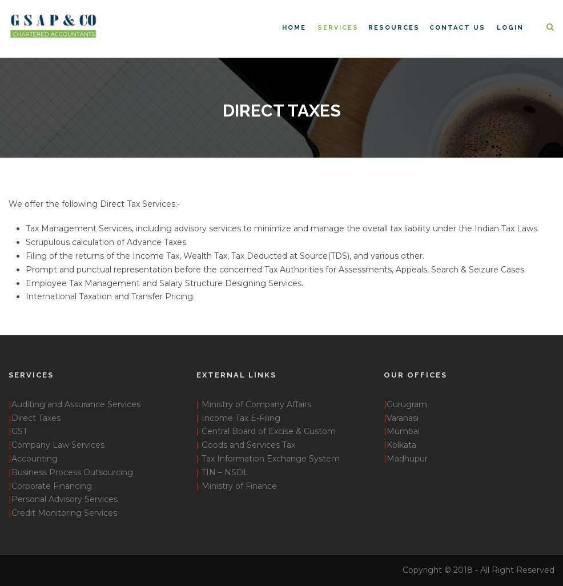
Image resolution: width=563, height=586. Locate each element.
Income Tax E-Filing (241, 418)
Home (294, 27)
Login (510, 27)
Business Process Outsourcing (72, 472)
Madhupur (406, 458)
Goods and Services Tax (248, 445)
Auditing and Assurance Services (75, 404)
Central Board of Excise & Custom (269, 431)
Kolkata (401, 445)
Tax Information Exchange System (271, 458)
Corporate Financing (51, 486)
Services (338, 27)
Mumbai (403, 431)
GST (19, 431)
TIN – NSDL (225, 472)
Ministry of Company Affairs (256, 404)
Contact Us (457, 27)
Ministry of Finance (239, 486)
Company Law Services (57, 445)
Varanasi (403, 418)
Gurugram (407, 404)
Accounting (34, 458)
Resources (394, 27)
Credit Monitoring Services (64, 513)
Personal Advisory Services (64, 499)
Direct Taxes (36, 418)
